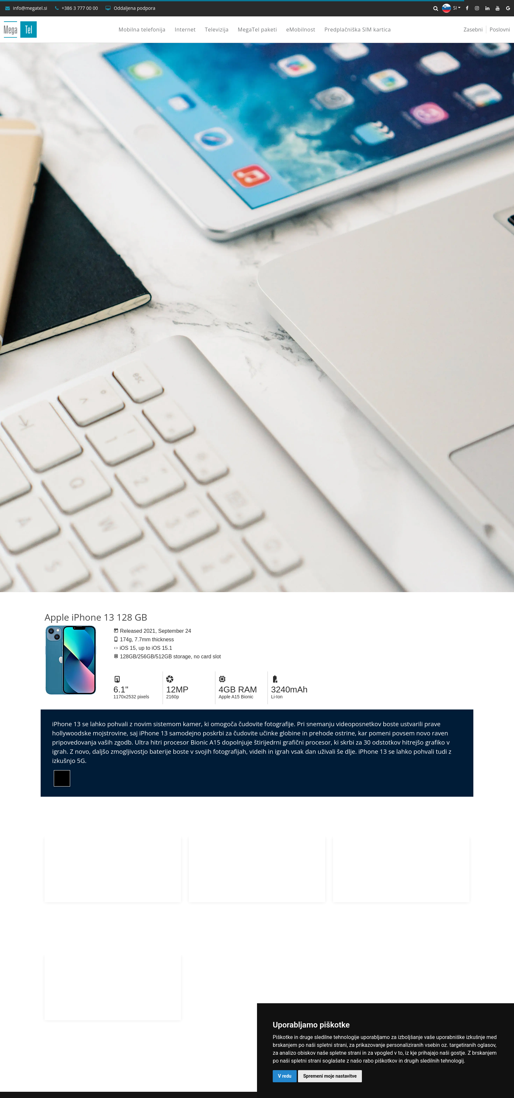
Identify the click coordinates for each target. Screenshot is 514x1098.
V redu (284, 1076)
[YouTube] (495, 8)
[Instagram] (474, 8)
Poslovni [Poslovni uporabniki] (500, 29)
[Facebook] (464, 8)
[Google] (505, 8)
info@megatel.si (30, 8)
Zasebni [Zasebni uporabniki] (473, 29)
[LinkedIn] (484, 8)
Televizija (216, 29)
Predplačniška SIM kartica (358, 29)
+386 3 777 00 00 (80, 8)
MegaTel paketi (257, 29)
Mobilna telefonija (142, 29)
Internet (185, 29)
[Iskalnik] (436, 8)
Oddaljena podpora (134, 8)
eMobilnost (300, 29)
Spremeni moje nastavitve (330, 1076)
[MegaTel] (20, 29)
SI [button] (449, 8)
